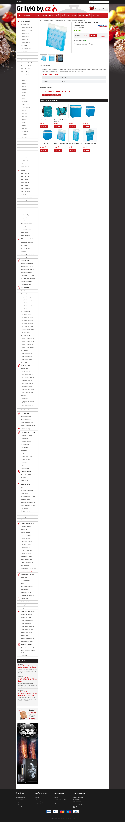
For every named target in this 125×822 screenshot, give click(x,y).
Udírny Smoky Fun (25, 235)
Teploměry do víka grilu (27, 550)
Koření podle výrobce (26, 71)
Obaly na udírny (25, 635)
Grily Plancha (24, 350)
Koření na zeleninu (26, 42)
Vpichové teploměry (26, 544)
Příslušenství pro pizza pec (28, 425)
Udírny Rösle (24, 185)
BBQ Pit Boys (25, 83)
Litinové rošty (24, 438)
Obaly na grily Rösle (26, 623)
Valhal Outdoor (25, 468)
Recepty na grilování (51, 15)
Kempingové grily (26, 332)
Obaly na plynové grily (26, 617)
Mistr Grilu (24, 125)
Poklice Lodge (25, 462)
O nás (37, 15)
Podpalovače (24, 589)
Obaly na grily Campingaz (27, 629)
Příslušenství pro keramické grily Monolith (29, 402)
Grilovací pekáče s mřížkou (28, 496)
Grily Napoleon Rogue (27, 297)
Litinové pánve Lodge (27, 456)
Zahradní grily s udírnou (27, 275)
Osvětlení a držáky (25, 532)
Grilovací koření (25, 24)
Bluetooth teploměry (26, 547)
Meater (23, 487)
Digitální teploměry (26, 538)
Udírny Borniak (25, 176)
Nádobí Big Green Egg (27, 380)
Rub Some (24, 137)
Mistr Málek (24, 128)
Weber (23, 163)
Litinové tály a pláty (26, 441)
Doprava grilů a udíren (21, 799)
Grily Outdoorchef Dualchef (28, 341)
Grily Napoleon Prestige (27, 299)
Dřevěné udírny (25, 182)
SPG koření (24, 54)
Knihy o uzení (25, 209)
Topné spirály (25, 220)
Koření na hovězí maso (27, 30)
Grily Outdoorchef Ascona (28, 347)
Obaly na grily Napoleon (27, 620)
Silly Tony (24, 146)
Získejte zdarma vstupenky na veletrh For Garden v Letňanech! (27, 667)
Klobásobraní (84, 15)
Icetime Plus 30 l (44, 143)
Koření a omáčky (26, 21)
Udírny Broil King (25, 191)
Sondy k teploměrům (26, 553)
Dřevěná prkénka (25, 517)
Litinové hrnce (24, 447)
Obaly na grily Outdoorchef (28, 626)
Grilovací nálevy (25, 60)
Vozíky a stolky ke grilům (27, 562)
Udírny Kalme (24, 179)
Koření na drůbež (25, 36)
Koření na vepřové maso (27, 27)
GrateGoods (24, 110)
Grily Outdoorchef (25, 248)
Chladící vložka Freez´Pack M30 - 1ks (61, 144)
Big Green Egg (24, 368)
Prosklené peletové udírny (28, 278)
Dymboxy (23, 194)
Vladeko (56, 797)
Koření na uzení (25, 166)
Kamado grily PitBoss (26, 410)
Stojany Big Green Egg (27, 386)
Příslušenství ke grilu (27, 523)
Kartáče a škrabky (25, 602)
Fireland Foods (25, 104)
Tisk (92, 44)
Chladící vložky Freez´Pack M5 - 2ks (89, 144)
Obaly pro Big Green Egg (27, 374)
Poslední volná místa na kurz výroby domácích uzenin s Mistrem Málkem (27, 679)
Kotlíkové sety (24, 480)
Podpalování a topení (27, 574)
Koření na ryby (25, 39)
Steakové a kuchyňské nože (28, 505)
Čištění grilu (24, 599)
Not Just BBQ (25, 131)
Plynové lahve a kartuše (27, 586)
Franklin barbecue (26, 107)
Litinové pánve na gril (26, 435)
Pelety (22, 583)
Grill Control (24, 520)
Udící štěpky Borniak (26, 229)
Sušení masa (25, 212)
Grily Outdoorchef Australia (28, 338)
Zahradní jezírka (57, 801)
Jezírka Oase (57, 804)
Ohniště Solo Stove (26, 477)
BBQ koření (24, 51)
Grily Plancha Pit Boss (27, 356)
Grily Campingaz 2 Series (27, 323)
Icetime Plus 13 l (73, 120)
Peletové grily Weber (26, 281)
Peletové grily (25, 260)
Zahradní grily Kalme (26, 257)
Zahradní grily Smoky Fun (27, 254)
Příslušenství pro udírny (27, 197)
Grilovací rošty (25, 444)
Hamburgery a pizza (26, 556)
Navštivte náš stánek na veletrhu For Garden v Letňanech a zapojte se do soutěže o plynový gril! (27, 693)
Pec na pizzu (25, 413)
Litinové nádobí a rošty (28, 432)
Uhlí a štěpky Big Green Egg (28, 377)
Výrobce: (76, 27)
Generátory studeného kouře (28, 200)
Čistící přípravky (25, 605)
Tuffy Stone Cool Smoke (27, 160)
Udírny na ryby (24, 232)
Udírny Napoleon (25, 188)
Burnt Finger (24, 89)
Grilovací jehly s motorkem (28, 514)
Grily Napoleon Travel (26, 302)
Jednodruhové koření (26, 66)
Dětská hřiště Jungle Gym (60, 799)
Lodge (22, 453)
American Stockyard (26, 74)
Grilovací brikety (25, 580)
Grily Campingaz (25, 311)
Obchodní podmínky (20, 797)
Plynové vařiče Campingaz (28, 329)
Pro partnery (37, 804)
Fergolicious (24, 101)
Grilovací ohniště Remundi (28, 474)
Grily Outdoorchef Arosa (27, 344)
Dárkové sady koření (26, 63)
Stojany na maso (25, 499)
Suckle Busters (25, 149)
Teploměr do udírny (26, 203)
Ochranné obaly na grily (28, 611)
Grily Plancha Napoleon (27, 359)
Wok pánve (24, 450)
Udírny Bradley (25, 173)
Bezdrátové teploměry (27, 541)
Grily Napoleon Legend (27, 308)
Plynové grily (25, 287)
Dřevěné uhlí (24, 577)
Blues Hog (24, 86)
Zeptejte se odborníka (81, 44)
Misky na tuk (24, 608)
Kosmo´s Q (24, 119)
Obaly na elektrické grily (27, 632)
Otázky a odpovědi (69, 15)
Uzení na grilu (24, 529)
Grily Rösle (24, 245)
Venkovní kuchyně (26, 644)
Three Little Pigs (25, 155)
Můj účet (18, 804)
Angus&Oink (25, 77)
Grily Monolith (25, 398)
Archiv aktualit (34, 704)
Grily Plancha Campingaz (27, 353)
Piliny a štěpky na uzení (27, 223)
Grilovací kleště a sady (27, 490)
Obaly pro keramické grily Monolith (27, 406)
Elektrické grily (25, 429)
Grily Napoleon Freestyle (27, 305)
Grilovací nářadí (25, 484)
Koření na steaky (25, 33)
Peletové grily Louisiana (27, 272)
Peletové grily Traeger (27, 266)
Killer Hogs (24, 116)
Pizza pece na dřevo (26, 419)
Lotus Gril (23, 251)
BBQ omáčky (24, 45)
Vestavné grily (24, 655)
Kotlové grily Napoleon (27, 242)
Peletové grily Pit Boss (27, 263)
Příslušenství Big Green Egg (28, 389)
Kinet (73, 818)
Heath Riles (24, 113)
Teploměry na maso (26, 535)
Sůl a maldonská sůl (26, 69)
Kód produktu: (77, 25)
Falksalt (23, 98)
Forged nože (24, 508)
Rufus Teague (25, 140)
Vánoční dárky (24, 493)
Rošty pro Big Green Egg (27, 383)
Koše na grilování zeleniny (28, 502)
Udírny (23, 170)
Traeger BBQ (24, 157)
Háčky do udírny (25, 206)
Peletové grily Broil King (27, 269)
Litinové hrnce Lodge (26, 459)
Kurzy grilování (25, 565)
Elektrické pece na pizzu (27, 422)
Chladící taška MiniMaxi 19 (47, 120)
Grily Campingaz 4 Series (27, 317)
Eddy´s (23, 95)
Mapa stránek (19, 806)
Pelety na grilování (26, 284)
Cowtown (24, 92)
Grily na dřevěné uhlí (27, 239)
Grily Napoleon (25, 294)
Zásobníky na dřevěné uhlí (28, 595)
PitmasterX (24, 134)
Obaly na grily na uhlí (26, 614)
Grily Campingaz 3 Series (27, 320)
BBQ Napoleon (25, 80)
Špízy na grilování (25, 511)
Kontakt (96, 15)
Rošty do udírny (25, 215)
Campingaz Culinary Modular (28, 568)
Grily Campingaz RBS (26, 314)
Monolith (23, 395)
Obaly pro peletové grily (27, 641)
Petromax (23, 465)
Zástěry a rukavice (26, 526)
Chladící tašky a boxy (26, 571)
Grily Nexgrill (24, 362)
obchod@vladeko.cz (80, 804)
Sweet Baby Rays (26, 152)
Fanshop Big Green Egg (27, 392)
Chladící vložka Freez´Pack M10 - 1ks (75, 144)
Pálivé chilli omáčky (26, 48)
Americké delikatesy (26, 57)
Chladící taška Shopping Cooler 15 (60, 120)
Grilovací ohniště (26, 471)
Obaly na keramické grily (27, 638)
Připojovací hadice (26, 592)
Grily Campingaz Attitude (27, 326)
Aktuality (21, 661)
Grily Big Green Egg (26, 371)
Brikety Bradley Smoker (27, 226)
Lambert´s (24, 122)
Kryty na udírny (25, 217)
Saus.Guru (24, 143)
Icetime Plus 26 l (87, 120)
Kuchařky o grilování (26, 559)
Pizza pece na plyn (26, 416)
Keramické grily (25, 365)
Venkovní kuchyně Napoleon (28, 647)
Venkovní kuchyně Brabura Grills (28, 651)
